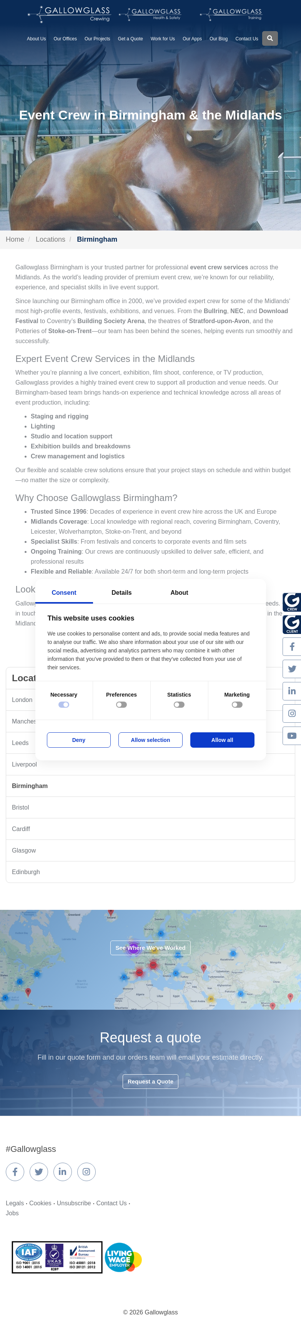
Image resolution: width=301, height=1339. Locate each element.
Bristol (20, 807)
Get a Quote (130, 38)
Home (15, 239)
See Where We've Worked (150, 947)
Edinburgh (26, 872)
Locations (50, 239)
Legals (15, 1203)
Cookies (40, 1203)
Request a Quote (150, 1081)
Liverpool (24, 764)
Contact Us (247, 38)
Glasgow (24, 850)
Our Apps (192, 38)
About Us (36, 38)
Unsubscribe (74, 1203)
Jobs (12, 1213)
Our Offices (64, 38)
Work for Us (163, 38)
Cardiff (21, 829)
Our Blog (219, 38)
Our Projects (97, 38)
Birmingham (30, 786)
